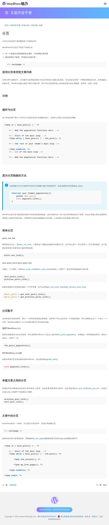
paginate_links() (51, 359)
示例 (5, 95)
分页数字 (7, 310)
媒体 (105, 485)
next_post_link (93, 388)
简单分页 (7, 230)
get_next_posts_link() (55, 287)
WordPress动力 (54, 519)
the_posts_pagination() (67, 335)
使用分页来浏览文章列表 (17, 72)
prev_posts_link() (44, 269)
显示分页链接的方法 (14, 175)
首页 (6, 25)
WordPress (15, 4)
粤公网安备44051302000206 (72, 517)
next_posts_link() (28, 269)
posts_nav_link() (24, 244)
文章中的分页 (10, 415)
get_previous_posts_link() (76, 287)
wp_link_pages (38, 438)
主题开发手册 (15, 25)
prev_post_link (80, 388)
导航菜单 (13, 485)
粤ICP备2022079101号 (47, 517)
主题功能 (33, 25)
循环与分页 (9, 109)
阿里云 (94, 517)
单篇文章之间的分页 (14, 380)
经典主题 (25, 25)
